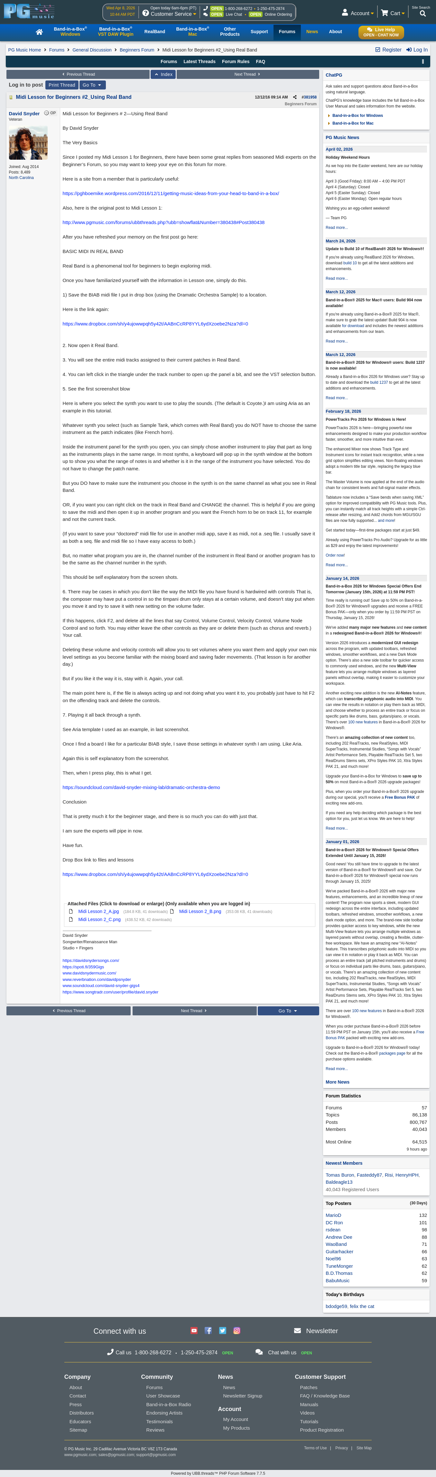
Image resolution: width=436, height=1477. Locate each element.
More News (337, 1082)
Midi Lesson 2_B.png (200, 911)
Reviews (155, 1430)
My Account (235, 1419)
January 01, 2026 (342, 841)
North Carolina (21, 177)
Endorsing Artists (164, 1413)
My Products (236, 1428)
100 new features (363, 722)
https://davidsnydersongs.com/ (91, 960)
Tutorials (309, 1421)
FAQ (260, 61)
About (76, 1387)
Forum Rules (236, 61)
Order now (335, 555)
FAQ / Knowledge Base (325, 1395)
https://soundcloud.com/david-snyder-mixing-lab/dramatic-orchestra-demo (141, 787)
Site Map (364, 1448)
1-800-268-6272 (238, 8)
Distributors (82, 1413)
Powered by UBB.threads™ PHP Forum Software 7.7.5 (218, 1473)
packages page (392, 1053)
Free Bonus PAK (400, 797)
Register (388, 49)
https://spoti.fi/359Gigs (83, 966)
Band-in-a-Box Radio (168, 1404)
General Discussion (91, 49)
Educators (80, 1421)
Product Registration (322, 1430)
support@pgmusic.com (156, 1455)
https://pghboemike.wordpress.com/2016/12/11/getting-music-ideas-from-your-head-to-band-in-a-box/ (171, 193)
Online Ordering (278, 14)
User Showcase (163, 1395)
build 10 (350, 263)
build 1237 (379, 382)
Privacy (341, 1448)
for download (353, 326)
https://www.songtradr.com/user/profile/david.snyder (111, 992)
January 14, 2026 (342, 578)
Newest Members (344, 1163)
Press (76, 1404)
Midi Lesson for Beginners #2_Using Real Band (74, 97)
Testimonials (159, 1421)
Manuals (309, 1404)
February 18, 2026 (343, 411)
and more (386, 520)
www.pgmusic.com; (80, 1455)
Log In (417, 49)
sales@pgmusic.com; (117, 1455)
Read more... (337, 227)
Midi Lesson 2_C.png (99, 919)
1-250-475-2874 (270, 8)
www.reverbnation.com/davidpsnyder (97, 979)
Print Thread (62, 85)
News (229, 1387)
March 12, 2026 (341, 291)
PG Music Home (24, 49)
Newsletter (322, 1330)
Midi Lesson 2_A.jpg (98, 911)
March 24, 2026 (341, 241)
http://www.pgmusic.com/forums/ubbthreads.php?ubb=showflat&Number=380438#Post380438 (164, 222)
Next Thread (248, 74)
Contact (78, 1395)
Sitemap (78, 1430)
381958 (310, 97)
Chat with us (282, 1352)
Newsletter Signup (242, 1395)
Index (163, 74)
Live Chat (234, 14)
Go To (93, 85)
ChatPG (334, 75)
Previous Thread (78, 74)
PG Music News (342, 137)
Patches (308, 1387)
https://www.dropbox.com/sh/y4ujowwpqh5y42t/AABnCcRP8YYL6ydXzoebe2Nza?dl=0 (155, 323)
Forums (56, 49)
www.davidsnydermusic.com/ (89, 973)
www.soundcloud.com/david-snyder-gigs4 (101, 985)
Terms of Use (315, 1448)
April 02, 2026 (339, 149)
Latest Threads (199, 61)
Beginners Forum (137, 49)
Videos (307, 1413)
